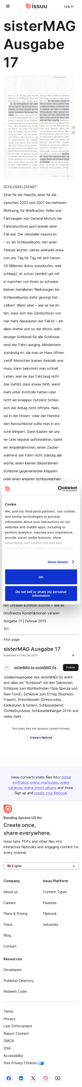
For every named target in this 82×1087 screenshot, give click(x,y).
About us (10, 892)
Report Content (16, 1033)
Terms (8, 1011)
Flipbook (50, 913)
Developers (12, 969)
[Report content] (74, 656)
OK (41, 577)
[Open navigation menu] (7, 6)
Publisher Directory (18, 980)
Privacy (9, 1019)
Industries (50, 924)
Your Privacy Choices (23, 1063)
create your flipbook (50, 793)
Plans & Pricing (15, 913)
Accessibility (13, 1055)
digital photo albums (40, 787)
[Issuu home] (36, 6)
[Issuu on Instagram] (45, 1078)
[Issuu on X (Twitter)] (33, 1078)
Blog (7, 935)
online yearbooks (44, 782)
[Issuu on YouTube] (57, 1078)
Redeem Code (15, 991)
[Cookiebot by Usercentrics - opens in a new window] (58, 489)
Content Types (55, 892)
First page (11, 639)
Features (50, 903)
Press (7, 924)
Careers (9, 903)
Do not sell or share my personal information (41, 593)
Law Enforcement (17, 1026)
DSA (6, 1048)
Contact (10, 946)
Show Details (57, 562)
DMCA (8, 1041)
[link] (69, 6)
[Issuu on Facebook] (8, 1078)
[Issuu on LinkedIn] (21, 1078)
